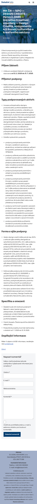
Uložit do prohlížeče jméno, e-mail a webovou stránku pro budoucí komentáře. (17, 427)
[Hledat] (29, 2)
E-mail (6, 380)
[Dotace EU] (7, 2)
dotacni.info (12, 482)
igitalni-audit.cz (11, 492)
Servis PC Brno (26, 482)
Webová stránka (9, 388)
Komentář (7, 397)
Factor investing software (17, 499)
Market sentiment (18, 502)
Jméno (6, 372)
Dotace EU (21, 471)
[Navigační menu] (33, 2)
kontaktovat (8, 344)
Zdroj (3, 349)
